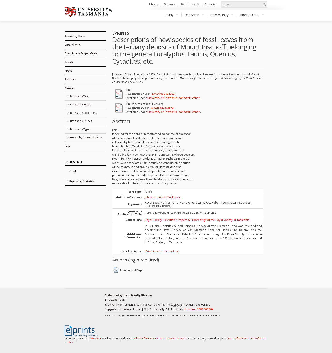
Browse (69, 88)
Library (153, 4)
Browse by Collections (83, 113)
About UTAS (252, 14)
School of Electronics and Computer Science (160, 338)
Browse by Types (80, 129)
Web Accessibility (154, 309)
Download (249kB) (163, 94)
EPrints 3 (96, 338)
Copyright (111, 309)
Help (67, 146)
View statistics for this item (162, 251)
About (68, 71)
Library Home (73, 45)
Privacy (137, 309)
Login (74, 171)
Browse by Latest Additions (85, 137)
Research (194, 14)
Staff (183, 4)
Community (222, 14)
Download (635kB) (162, 107)
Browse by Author (80, 104)
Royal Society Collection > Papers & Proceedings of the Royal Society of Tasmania (197, 220)
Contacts (210, 4)
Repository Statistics (81, 181)
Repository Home (75, 36)
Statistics (70, 79)
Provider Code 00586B (191, 305)
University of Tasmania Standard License (173, 98)
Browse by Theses (80, 121)
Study (171, 14)
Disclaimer (125, 309)
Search (69, 62)
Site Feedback (174, 309)
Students (169, 4)
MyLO (195, 4)
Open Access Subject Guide (81, 53)
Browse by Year (79, 96)
